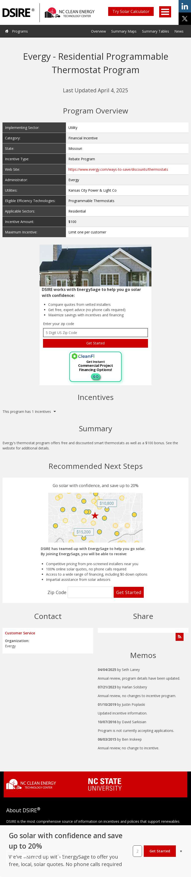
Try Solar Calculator (130, 11)
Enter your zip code (58, 323)
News (179, 31)
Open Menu (165, 11)
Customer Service (20, 633)
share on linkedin (185, 6)
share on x (185, 18)
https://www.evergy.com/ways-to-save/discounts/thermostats (118, 169)
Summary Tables (155, 31)
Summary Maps (124, 31)
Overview (98, 31)
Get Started (159, 851)
